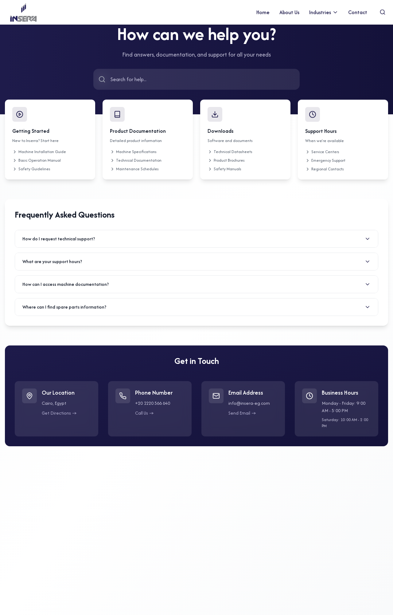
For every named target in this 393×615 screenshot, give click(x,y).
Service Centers (322, 157)
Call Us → (144, 415)
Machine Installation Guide (39, 152)
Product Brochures (226, 166)
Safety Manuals (224, 174)
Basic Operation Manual (36, 161)
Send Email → (242, 415)
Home (263, 12)
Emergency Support (325, 166)
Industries (323, 10)
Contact (357, 9)
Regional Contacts (324, 175)
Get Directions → (59, 415)
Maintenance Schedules (134, 172)
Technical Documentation (135, 164)
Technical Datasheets (230, 157)
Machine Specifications (133, 155)
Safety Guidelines (31, 169)
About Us (289, 11)
